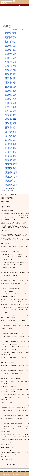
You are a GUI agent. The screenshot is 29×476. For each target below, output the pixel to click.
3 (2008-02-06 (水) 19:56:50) (10, 33)
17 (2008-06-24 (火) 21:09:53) (10, 52)
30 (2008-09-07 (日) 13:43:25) (10, 69)
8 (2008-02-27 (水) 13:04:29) (10, 40)
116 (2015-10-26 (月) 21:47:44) (11, 183)
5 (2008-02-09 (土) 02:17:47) (10, 36)
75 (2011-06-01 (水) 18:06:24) (10, 128)
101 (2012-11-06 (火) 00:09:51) (11, 163)
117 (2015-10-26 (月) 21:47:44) (11, 184)
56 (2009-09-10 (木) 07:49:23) (10, 103)
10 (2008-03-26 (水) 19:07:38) (10, 42)
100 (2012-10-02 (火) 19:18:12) (11, 161)
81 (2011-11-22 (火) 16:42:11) (10, 136)
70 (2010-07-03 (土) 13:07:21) (10, 122)
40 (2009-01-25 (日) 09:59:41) (10, 82)
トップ (5, 471)
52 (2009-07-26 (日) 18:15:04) (10, 98)
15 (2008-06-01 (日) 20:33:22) (10, 49)
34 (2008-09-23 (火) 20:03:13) (10, 74)
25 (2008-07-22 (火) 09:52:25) (10, 62)
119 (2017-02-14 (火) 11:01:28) (11, 187)
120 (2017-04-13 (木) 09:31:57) (11, 188)
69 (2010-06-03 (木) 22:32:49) (10, 120)
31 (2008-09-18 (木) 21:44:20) (10, 70)
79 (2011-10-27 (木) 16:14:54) (10, 134)
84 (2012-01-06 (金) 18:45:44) (10, 140)
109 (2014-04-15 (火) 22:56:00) (11, 173)
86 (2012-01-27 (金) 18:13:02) (10, 143)
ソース (3, 26)
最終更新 (21, 471)
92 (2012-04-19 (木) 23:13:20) (10, 151)
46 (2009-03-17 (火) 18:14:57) (10, 90)
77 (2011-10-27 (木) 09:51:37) (10, 131)
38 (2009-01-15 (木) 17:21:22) (10, 79)
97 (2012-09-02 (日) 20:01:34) (10, 157)
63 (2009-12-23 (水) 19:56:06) (10, 112)
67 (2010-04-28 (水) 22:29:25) (10, 118)
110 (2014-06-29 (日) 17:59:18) (11, 175)
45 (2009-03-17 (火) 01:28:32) (10, 89)
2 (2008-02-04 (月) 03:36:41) (10, 32)
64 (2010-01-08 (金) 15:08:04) (10, 114)
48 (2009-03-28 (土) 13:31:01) (10, 93)
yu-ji (10, 475)
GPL (25, 474)
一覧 (15, 471)
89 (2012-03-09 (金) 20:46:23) (10, 147)
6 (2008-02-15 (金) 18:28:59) (10, 37)
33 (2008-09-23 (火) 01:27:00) (10, 73)
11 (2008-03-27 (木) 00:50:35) (10, 44)
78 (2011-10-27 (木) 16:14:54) (10, 132)
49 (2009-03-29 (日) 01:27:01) (10, 94)
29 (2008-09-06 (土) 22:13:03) (10, 67)
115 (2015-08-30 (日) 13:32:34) (11, 181)
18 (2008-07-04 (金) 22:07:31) (10, 53)
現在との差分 (5, 25)
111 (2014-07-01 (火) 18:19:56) (11, 176)
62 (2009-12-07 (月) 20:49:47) (10, 111)
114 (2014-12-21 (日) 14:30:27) (11, 180)
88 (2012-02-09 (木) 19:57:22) (10, 146)
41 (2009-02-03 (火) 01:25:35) (10, 83)
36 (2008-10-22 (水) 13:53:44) (10, 77)
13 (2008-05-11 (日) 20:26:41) (10, 46)
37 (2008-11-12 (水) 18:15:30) (10, 78)
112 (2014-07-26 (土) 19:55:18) (11, 177)
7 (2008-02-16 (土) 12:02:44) (10, 38)
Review (10, 5)
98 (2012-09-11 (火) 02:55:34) (10, 159)
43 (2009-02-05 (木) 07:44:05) (10, 86)
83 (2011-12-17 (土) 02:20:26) (10, 139)
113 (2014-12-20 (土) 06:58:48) (11, 179)
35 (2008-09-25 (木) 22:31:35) (10, 75)
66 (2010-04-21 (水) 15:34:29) (10, 116)
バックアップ (5, 27)
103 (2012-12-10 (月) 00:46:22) (11, 165)
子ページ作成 (11, 471)
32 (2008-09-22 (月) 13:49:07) (10, 71)
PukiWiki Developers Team (17, 474)
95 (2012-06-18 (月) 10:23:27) (10, 155)
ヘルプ (24, 471)
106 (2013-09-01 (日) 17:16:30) (11, 169)
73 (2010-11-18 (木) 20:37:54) (10, 126)
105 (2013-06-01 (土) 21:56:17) (11, 168)
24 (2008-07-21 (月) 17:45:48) (10, 61)
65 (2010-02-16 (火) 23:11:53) (10, 115)
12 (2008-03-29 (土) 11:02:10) (10, 45)
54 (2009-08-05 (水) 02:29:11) (10, 101)
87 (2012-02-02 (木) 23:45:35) (10, 144)
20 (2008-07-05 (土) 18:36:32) (10, 56)
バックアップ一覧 (6, 23)
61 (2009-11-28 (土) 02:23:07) (10, 110)
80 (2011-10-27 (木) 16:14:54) (10, 135)
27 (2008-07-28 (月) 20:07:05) (10, 65)
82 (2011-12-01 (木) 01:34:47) (10, 138)
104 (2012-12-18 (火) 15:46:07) (11, 167)
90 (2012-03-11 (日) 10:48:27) (10, 148)
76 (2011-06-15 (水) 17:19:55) (10, 130)
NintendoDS (5, 5)
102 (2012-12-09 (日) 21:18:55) (11, 164)
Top (1, 5)
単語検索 (17, 471)
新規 (8, 471)
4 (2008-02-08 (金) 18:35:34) (10, 34)
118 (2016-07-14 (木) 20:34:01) (11, 185)
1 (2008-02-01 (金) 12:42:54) (10, 30)
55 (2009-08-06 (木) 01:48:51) (10, 102)
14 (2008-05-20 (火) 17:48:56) (10, 48)
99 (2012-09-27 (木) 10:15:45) (10, 160)
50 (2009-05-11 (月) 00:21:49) (10, 95)
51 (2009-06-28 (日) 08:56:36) (10, 97)
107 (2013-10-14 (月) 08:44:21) (11, 171)
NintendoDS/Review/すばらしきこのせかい (10, 29)
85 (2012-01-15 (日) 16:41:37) (10, 142)
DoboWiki (5, 3)
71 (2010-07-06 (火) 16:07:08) (10, 123)
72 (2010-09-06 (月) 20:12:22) (10, 124)
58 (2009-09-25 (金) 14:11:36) (10, 106)
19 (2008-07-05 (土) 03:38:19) (10, 54)
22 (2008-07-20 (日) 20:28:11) (10, 58)
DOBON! (16, 473)
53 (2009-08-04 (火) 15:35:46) (10, 99)
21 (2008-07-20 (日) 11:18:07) (10, 57)
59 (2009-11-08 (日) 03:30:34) (10, 107)
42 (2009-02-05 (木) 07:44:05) (10, 85)
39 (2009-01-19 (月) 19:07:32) (10, 81)
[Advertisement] (14, 14)
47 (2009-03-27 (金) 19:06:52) (10, 91)
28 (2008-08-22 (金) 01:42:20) (10, 66)
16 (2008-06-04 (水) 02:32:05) (10, 50)
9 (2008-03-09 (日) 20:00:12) (10, 41)
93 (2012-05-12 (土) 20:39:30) (10, 152)
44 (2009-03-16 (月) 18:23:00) (10, 87)
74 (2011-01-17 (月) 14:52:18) (10, 127)
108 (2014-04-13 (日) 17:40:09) (11, 172)
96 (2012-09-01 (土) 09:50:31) (10, 156)
